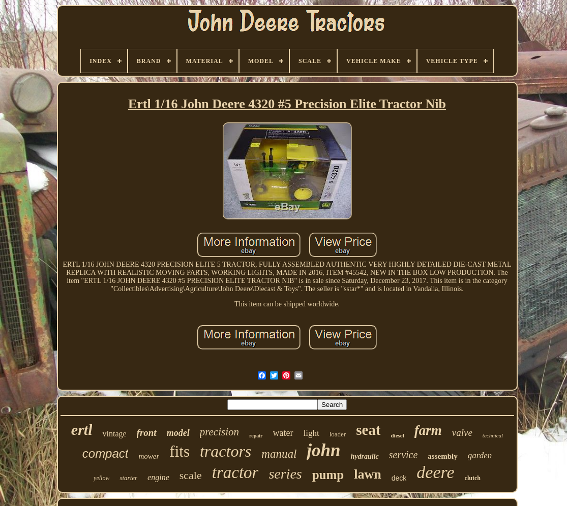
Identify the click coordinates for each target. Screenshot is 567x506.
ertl (82, 429)
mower (148, 456)
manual (278, 454)
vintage (114, 433)
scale (191, 475)
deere (435, 472)
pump (328, 475)
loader (338, 434)
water (283, 433)
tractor (235, 472)
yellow (101, 478)
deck (399, 478)
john (323, 450)
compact (105, 453)
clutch (473, 478)
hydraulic (364, 456)
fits (179, 451)
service (403, 454)
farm (428, 430)
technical (493, 435)
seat (368, 430)
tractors (225, 451)
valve (462, 432)
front (147, 432)
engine (158, 477)
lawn (367, 474)
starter (128, 478)
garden (480, 455)
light (311, 433)
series (285, 474)
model (178, 433)
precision (219, 432)
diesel (397, 435)
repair (255, 435)
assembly (442, 456)
